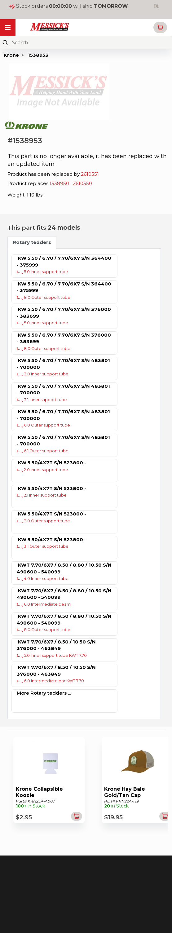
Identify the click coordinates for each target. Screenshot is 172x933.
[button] (160, 27)
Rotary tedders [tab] (32, 242)
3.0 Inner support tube (43, 374)
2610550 (82, 183)
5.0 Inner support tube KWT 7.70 (52, 655)
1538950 (59, 183)
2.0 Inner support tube (42, 469)
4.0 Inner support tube (43, 578)
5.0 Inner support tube (42, 271)
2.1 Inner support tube (42, 495)
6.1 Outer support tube (43, 451)
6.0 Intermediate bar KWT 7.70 (50, 681)
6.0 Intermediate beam (44, 604)
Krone (11, 55)
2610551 (90, 174)
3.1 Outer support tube (43, 546)
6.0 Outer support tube (43, 425)
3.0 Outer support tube (43, 521)
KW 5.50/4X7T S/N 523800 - (52, 463)
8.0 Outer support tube (44, 297)
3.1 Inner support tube (42, 399)
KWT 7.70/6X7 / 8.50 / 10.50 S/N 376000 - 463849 (56, 645)
